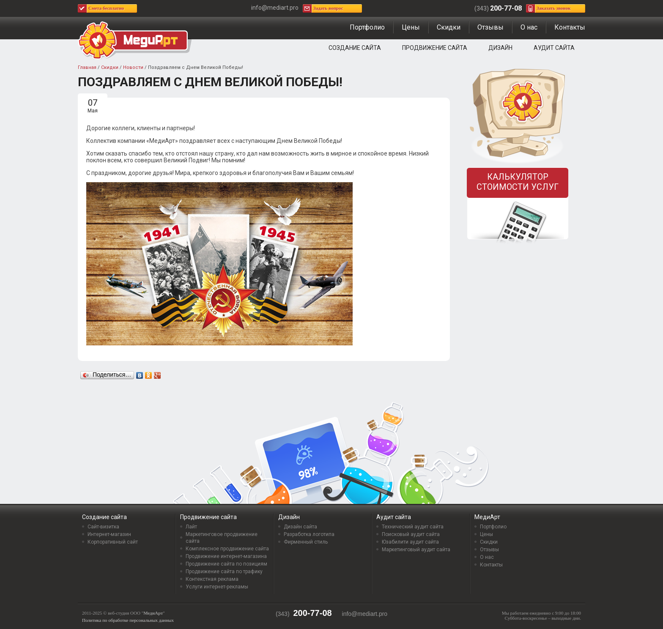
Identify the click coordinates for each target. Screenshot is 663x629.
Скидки (448, 27)
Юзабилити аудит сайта (410, 542)
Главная (87, 67)
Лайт (191, 527)
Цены (411, 27)
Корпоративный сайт (113, 542)
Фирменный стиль (306, 542)
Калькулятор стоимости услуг (518, 182)
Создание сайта (355, 47)
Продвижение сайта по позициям (226, 564)
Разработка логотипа (309, 534)
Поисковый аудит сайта (411, 534)
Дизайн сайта (300, 527)
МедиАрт (487, 517)
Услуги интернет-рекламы (217, 587)
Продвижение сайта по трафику (224, 571)
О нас (529, 27)
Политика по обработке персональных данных (128, 620)
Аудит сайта (554, 47)
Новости (133, 67)
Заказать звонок (554, 8)
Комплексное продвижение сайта (227, 549)
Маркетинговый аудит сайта (416, 549)
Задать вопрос (328, 8)
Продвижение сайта (434, 47)
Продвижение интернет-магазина (226, 556)
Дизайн (500, 47)
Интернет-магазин (109, 534)
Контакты (569, 27)
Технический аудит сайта (413, 527)
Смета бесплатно (106, 8)
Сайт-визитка (103, 527)
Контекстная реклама (212, 579)
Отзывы (490, 27)
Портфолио (367, 27)
